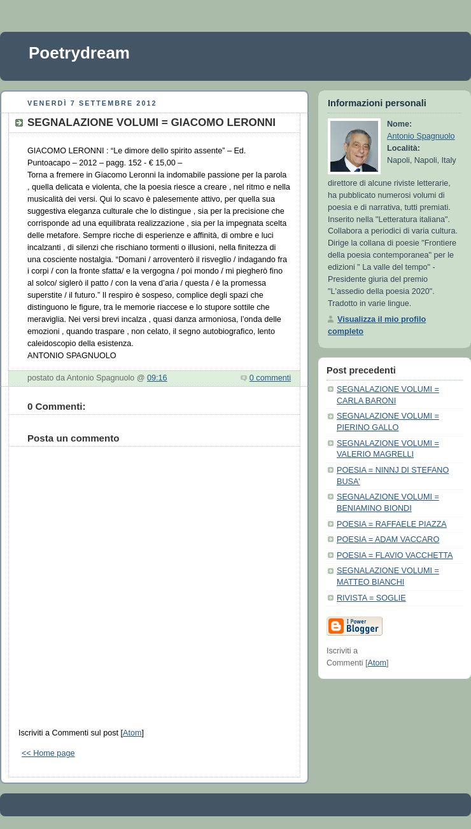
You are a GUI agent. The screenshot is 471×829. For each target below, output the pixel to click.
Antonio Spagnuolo (421, 136)
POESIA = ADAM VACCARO (388, 539)
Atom (132, 732)
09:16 (157, 377)
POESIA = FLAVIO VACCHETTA (395, 555)
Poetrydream (79, 52)
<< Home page (48, 753)
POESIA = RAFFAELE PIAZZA (392, 524)
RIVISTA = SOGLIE (371, 598)
